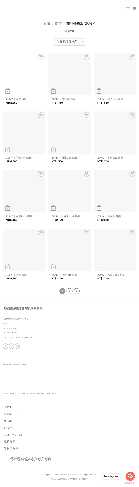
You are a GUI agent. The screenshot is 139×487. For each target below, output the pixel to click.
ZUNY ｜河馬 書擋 (16, 275)
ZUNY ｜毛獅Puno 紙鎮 (19, 157)
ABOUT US (11, 414)
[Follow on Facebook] (5, 346)
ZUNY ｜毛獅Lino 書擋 (110, 157)
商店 (58, 24)
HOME (8, 407)
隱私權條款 (11, 448)
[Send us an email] (17, 346)
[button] (128, 8)
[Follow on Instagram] (11, 346)
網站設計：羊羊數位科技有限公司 (74, 479)
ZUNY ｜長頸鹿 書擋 (109, 216)
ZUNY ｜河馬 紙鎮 (16, 99)
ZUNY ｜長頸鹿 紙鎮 (63, 99)
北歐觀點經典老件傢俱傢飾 (30, 459)
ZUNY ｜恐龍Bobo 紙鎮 (65, 157)
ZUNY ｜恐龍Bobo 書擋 (110, 275)
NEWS (8, 420)
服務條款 (10, 441)
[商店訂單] (69, 42)
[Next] (77, 291)
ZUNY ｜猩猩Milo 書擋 (64, 275)
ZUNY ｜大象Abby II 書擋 (66, 216)
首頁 (47, 24)
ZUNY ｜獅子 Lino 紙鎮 (110, 99)
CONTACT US (13, 434)
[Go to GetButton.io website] (130, 483)
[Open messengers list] (130, 476)
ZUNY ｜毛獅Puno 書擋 (19, 216)
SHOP (8, 427)
